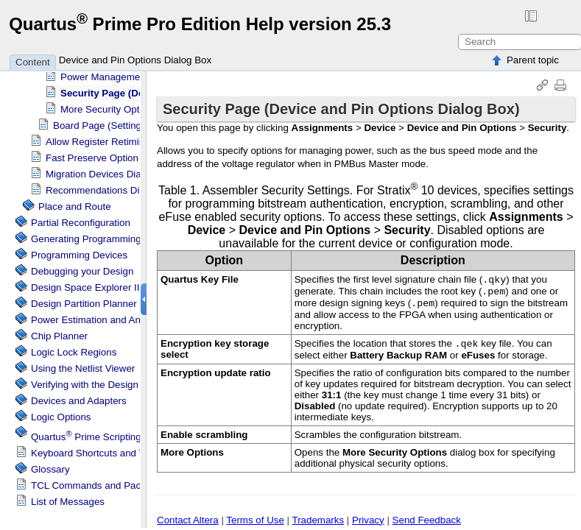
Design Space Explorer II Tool (95, 283)
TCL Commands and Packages (99, 481)
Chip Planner (59, 332)
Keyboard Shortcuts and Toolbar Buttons (119, 449)
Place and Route (74, 202)
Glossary (50, 465)
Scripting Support (104, 433)
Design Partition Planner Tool (94, 299)
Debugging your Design (82, 267)
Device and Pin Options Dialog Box (135, 60)
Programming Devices (79, 251)
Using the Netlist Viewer (83, 364)
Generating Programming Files (98, 235)
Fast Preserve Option (92, 154)
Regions (73, 348)
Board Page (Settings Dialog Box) (126, 121)
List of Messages (68, 498)
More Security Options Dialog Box (134, 105)
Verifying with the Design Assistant (105, 380)
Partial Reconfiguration (80, 219)
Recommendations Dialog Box (111, 186)
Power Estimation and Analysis (98, 316)
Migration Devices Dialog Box (110, 170)
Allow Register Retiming (97, 138)
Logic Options (61, 413)
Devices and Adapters (79, 397)
